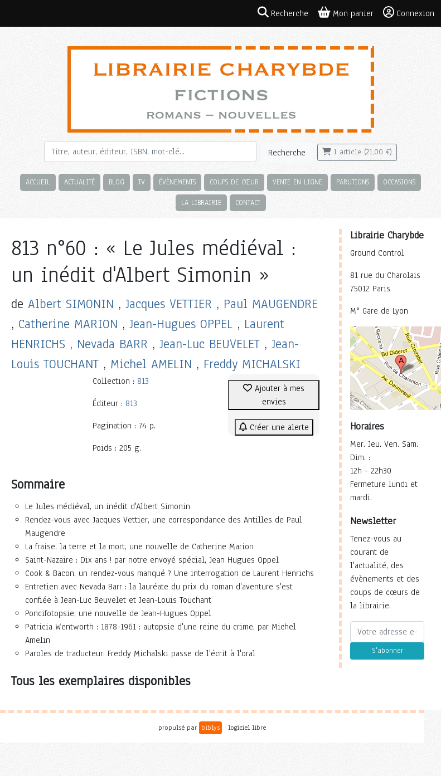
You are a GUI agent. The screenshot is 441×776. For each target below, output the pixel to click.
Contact (247, 202)
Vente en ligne (297, 182)
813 (143, 381)
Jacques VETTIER (168, 304)
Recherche (287, 152)
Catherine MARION (68, 324)
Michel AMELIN (151, 364)
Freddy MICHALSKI (252, 364)
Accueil (38, 182)
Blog (116, 182)
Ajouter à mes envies (273, 395)
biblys (210, 727)
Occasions (399, 182)
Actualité (79, 182)
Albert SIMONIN (71, 304)
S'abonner (387, 651)
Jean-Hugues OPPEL (180, 324)
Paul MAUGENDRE (271, 304)
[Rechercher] (150, 151)
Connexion (408, 13)
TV (141, 182)
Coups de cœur (234, 182)
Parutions (352, 182)
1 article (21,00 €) (357, 152)
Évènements (177, 182)
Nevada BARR (112, 344)
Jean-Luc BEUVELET (209, 344)
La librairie (201, 202)
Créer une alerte (274, 427)
